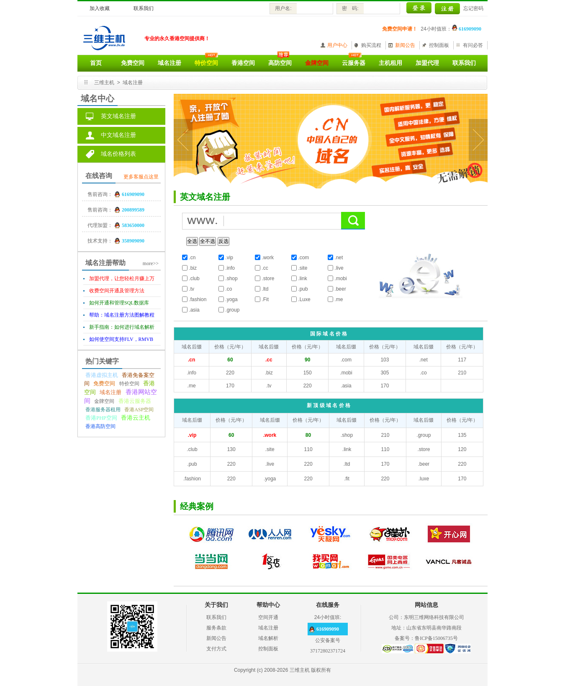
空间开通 (268, 617)
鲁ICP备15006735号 (436, 638)
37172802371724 (327, 651)
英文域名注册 (118, 116)
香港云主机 (135, 418)
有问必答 (473, 45)
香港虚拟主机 (101, 375)
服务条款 (216, 628)
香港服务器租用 (103, 410)
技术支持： (100, 241)
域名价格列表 (118, 154)
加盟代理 (427, 63)
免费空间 (132, 63)
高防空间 (280, 63)
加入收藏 (100, 8)
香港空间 (243, 63)
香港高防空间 (100, 426)
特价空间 (129, 384)
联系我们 (144, 8)
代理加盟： (100, 225)
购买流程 (371, 45)
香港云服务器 (134, 401)
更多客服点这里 (141, 177)
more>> (151, 263)
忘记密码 (473, 8)
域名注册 (169, 63)
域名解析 (268, 638)
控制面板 (439, 45)
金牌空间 (104, 401)
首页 (96, 63)
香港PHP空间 (101, 418)
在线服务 (327, 605)
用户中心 (337, 45)
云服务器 (353, 63)
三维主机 (104, 82)
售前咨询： (100, 194)
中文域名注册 (118, 135)
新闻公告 (405, 45)
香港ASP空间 (139, 410)
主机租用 (390, 63)
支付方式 (216, 649)
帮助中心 (268, 605)
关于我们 (216, 605)
